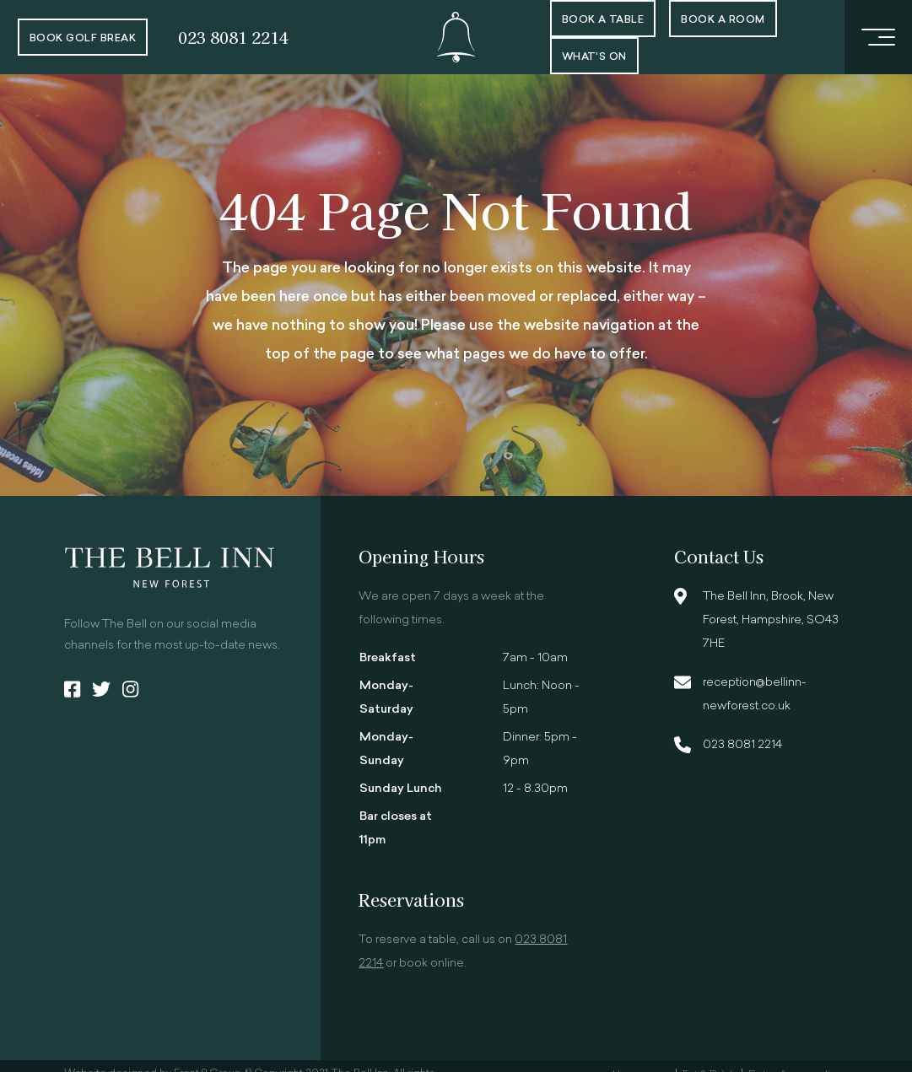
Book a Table (603, 20)
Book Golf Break (83, 39)
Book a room (722, 20)
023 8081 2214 (233, 36)
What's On (594, 57)
